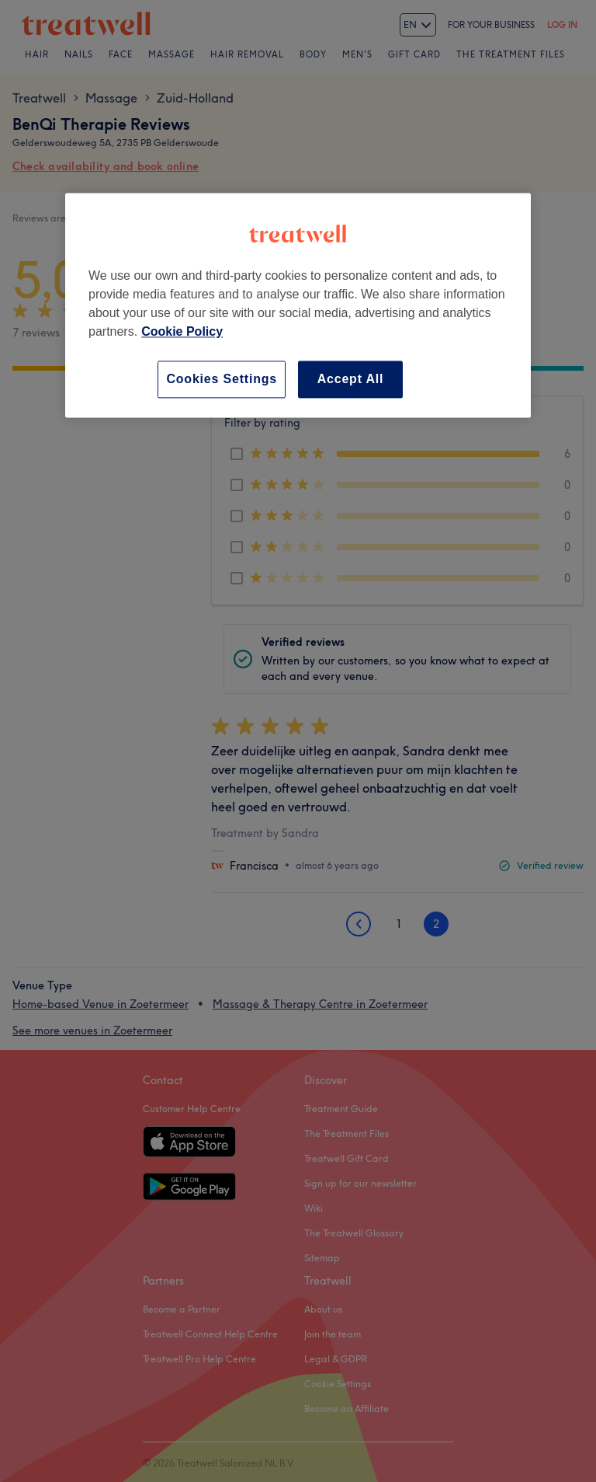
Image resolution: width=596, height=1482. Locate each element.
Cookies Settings (221, 378)
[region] (298, 305)
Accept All (350, 378)
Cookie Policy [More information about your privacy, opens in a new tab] (182, 331)
